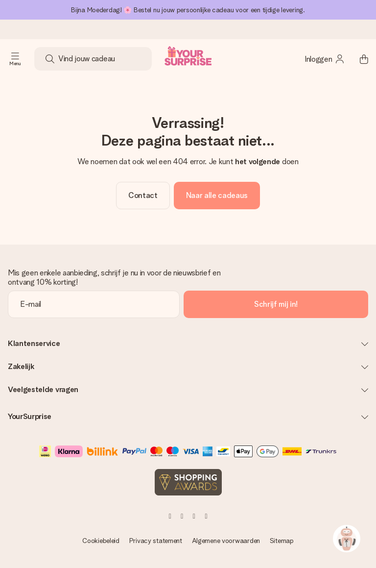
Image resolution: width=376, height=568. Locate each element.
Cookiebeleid (100, 540)
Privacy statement (155, 540)
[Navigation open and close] (15, 58)
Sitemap (282, 540)
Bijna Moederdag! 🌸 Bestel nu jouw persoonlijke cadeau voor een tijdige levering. (188, 10)
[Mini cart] (358, 59)
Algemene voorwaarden (226, 540)
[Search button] (50, 59)
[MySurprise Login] (325, 59)
